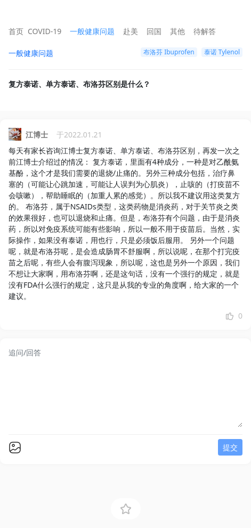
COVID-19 (44, 31)
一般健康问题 (92, 31)
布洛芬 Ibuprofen (169, 51)
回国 (154, 31)
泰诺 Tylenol (222, 51)
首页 (16, 31)
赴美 (130, 31)
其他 (177, 31)
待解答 (204, 31)
